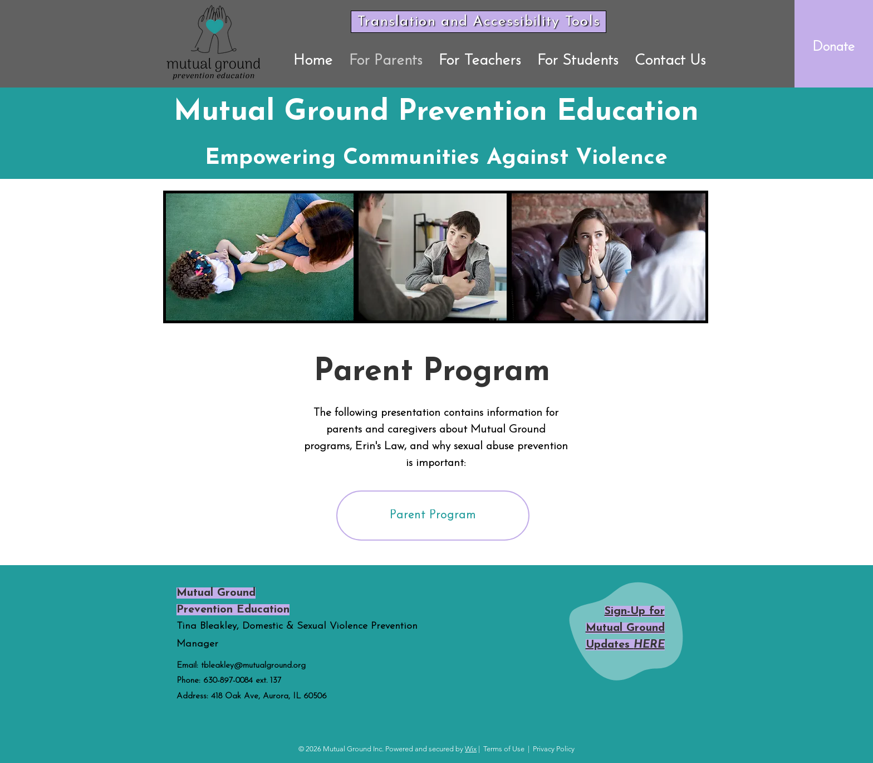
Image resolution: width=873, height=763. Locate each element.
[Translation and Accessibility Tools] (478, 22)
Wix (471, 749)
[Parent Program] (432, 515)
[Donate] (833, 47)
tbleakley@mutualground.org (253, 666)
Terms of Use (503, 749)
